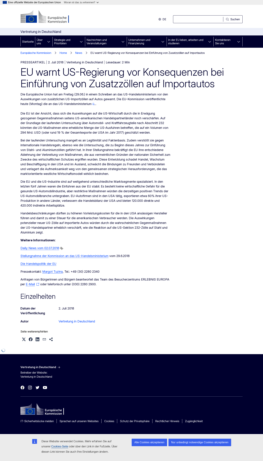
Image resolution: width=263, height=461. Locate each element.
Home (63, 53)
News (78, 53)
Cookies (109, 421)
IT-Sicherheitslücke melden (37, 421)
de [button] (162, 19)
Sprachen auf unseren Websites (79, 421)
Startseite (28, 41)
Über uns (40, 41)
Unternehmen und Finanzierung (139, 41)
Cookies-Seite (59, 446)
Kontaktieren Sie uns (222, 41)
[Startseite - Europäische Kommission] (47, 17)
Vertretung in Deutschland (77, 321)
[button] (24, 339)
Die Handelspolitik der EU (38, 264)
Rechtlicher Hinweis (167, 421)
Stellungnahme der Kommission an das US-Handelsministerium (64, 256)
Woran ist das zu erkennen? (81, 2)
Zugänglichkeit (194, 421)
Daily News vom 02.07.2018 (39, 248)
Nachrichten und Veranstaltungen (97, 41)
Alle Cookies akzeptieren (149, 442)
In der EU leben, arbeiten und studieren (185, 41)
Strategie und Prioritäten (62, 41)
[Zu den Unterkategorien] (48, 41)
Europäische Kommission (35, 53)
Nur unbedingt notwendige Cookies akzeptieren (199, 442)
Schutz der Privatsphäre (135, 421)
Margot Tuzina (52, 271)
